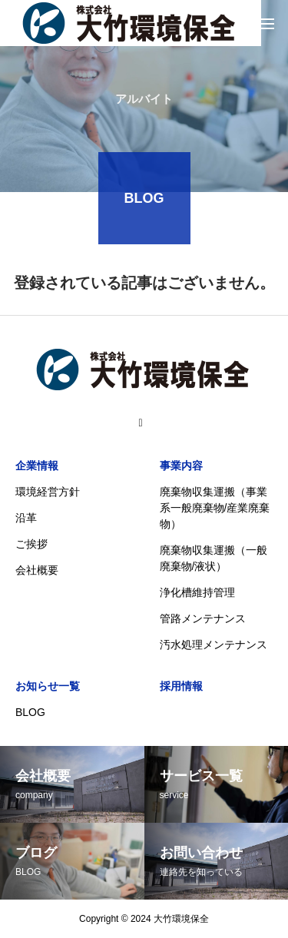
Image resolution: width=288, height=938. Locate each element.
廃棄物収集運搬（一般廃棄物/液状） (213, 558)
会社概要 (36, 570)
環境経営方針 (47, 492)
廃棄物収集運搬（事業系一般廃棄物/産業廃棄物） (215, 508)
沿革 (26, 518)
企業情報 (36, 465)
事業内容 (181, 465)
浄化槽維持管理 (197, 592)
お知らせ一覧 (47, 686)
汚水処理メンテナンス (213, 644)
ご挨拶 (31, 544)
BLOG (30, 712)
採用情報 (181, 686)
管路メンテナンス (203, 618)
